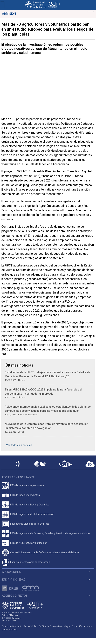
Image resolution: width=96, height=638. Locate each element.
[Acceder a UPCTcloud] (90, 464)
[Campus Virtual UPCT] (40, 464)
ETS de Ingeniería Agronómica (27, 485)
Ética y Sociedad (13, 579)
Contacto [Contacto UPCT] (17, 626)
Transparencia (10, 629)
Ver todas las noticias (19, 445)
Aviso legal (64, 626)
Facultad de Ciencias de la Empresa (29, 523)
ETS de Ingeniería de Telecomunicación (32, 514)
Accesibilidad (30, 626)
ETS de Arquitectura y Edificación (28, 543)
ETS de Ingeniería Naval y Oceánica (29, 504)
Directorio (7, 626)
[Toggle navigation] (2, 4)
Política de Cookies (48, 626)
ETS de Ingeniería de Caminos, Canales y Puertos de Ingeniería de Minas (50, 533)
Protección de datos (82, 626)
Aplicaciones (11, 572)
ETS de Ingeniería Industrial (25, 495)
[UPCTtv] (65, 464)
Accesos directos (15, 595)
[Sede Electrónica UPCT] (18, 464)
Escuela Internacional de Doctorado (30, 562)
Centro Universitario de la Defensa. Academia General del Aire (44, 552)
